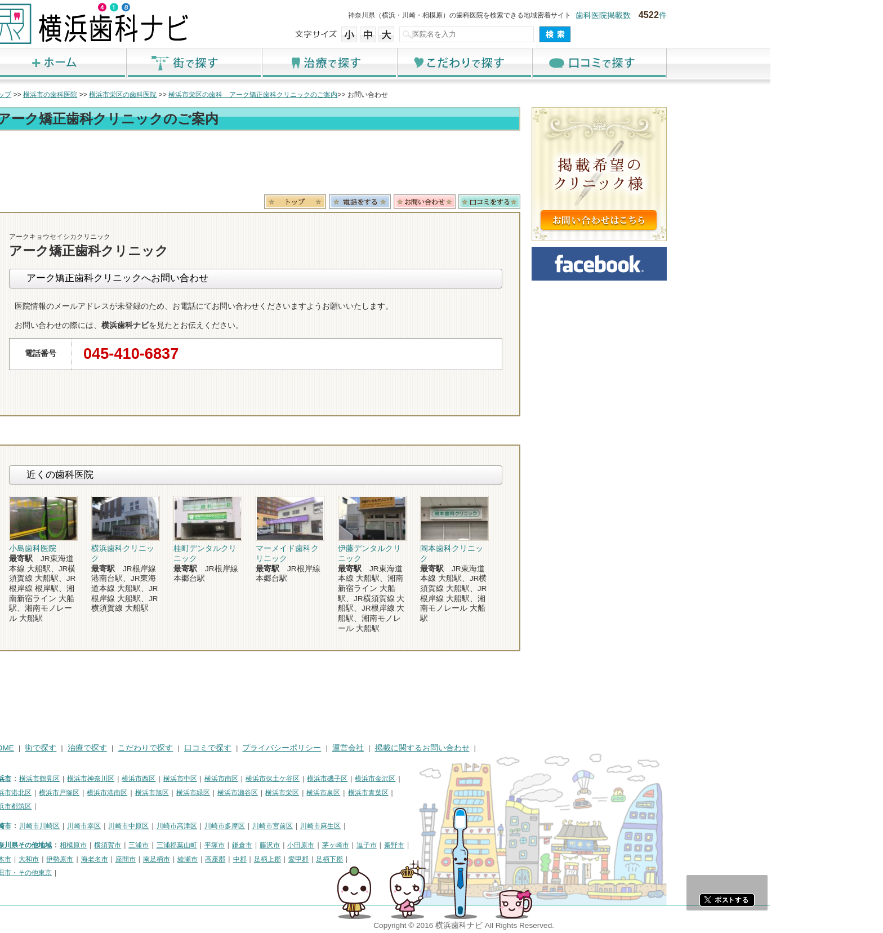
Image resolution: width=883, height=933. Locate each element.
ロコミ (602, 201)
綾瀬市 (300, 859)
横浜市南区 (334, 779)
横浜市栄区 (395, 793)
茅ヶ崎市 (448, 845)
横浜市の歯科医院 (163, 95)
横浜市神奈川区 (203, 779)
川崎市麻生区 (433, 826)
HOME (115, 748)
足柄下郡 (442, 859)
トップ (114, 95)
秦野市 (507, 845)
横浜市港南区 (219, 793)
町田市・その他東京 (134, 873)
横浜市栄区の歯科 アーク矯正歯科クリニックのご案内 (365, 95)
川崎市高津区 (289, 826)
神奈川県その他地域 (134, 845)
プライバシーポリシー (394, 748)
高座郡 (328, 859)
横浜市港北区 (124, 793)
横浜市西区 (251, 779)
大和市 (141, 859)
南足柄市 (269, 859)
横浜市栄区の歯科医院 (235, 95)
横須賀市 (220, 845)
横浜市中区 (293, 779)
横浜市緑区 (306, 793)
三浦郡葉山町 (289, 845)
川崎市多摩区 (337, 826)
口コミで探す (711, 63)
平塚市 (327, 845)
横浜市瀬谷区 (350, 793)
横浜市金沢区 (487, 779)
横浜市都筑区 (124, 806)
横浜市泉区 (436, 793)
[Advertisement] (368, 164)
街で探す (306, 63)
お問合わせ (537, 201)
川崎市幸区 (196, 826)
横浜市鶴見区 (152, 779)
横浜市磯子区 (440, 779)
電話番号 (472, 201)
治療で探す (441, 63)
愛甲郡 (411, 859)
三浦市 (251, 845)
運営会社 (460, 748)
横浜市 (114, 779)
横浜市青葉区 (481, 793)
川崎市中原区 (241, 826)
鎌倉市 (355, 845)
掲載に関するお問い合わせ (535, 748)
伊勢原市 (172, 859)
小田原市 (413, 845)
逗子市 (479, 845)
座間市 (238, 859)
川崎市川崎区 (152, 826)
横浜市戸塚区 (171, 793)
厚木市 (114, 859)
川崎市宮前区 (385, 826)
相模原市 (185, 845)
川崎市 (114, 826)
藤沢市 (382, 845)
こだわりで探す (576, 63)
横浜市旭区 (265, 793)
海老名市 (207, 859)
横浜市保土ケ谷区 (385, 779)
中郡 (352, 859)
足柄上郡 (380, 859)
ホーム (171, 63)
